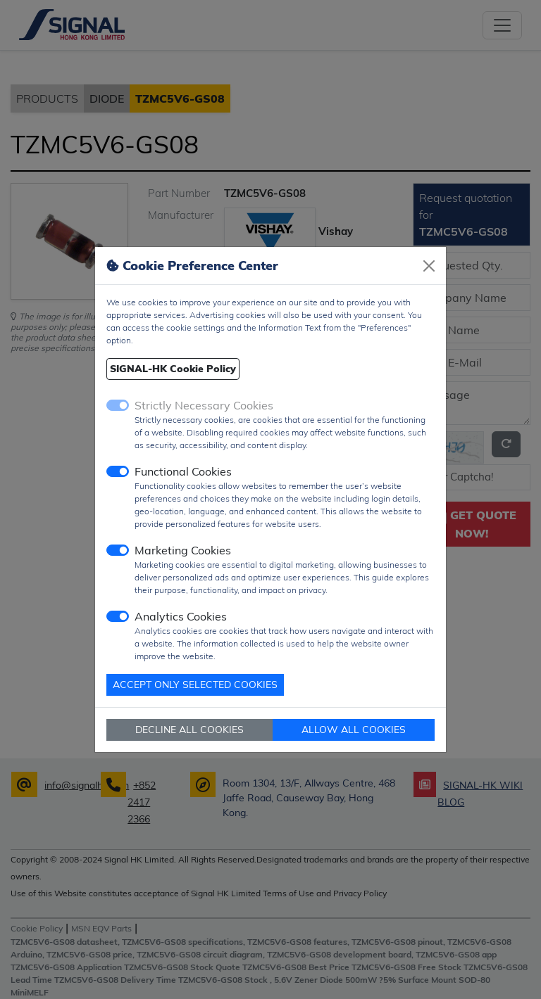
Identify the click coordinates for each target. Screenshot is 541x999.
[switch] (117, 471)
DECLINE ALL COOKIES (189, 729)
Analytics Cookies (181, 616)
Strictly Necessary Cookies (204, 405)
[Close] (429, 266)
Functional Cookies (183, 471)
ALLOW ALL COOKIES (353, 729)
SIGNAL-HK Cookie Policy (173, 368)
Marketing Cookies (183, 550)
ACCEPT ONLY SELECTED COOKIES (195, 684)
